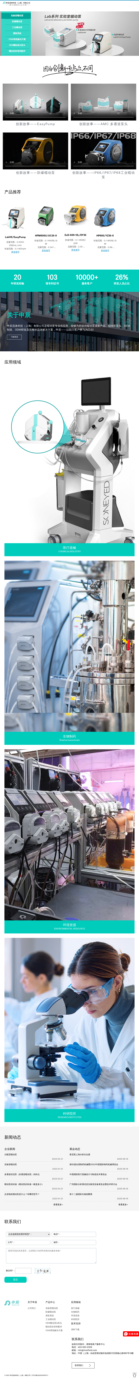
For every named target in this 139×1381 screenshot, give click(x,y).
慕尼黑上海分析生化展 (80, 1155)
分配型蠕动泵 (10, 1155)
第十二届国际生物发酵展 (81, 1194)
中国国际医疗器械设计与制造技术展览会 (88, 1174)
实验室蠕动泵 (17, 16)
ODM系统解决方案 (17, 39)
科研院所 (75, 1319)
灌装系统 (17, 33)
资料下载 (75, 1330)
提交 (15, 1280)
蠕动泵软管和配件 (17, 51)
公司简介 (32, 1308)
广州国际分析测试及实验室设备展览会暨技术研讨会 (93, 1184)
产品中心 (50, 1302)
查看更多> (58, 1205)
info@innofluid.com (87, 1350)
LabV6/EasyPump (15, 237)
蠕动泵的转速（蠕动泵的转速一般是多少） (24, 1184)
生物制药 (75, 1312)
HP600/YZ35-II (105, 236)
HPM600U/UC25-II (46, 236)
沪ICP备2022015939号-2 (40, 1375)
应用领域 (76, 1302)
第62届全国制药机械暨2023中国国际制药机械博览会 (94, 1165)
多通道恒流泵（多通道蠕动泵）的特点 (22, 1174)
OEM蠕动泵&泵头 (17, 45)
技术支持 (76, 1324)
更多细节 (15, 252)
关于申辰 (32, 1302)
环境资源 (75, 1316)
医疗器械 (75, 1308)
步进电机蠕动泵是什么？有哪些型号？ (22, 1194)
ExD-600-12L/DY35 (75, 235)
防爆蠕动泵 (17, 22)
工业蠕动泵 (17, 28)
